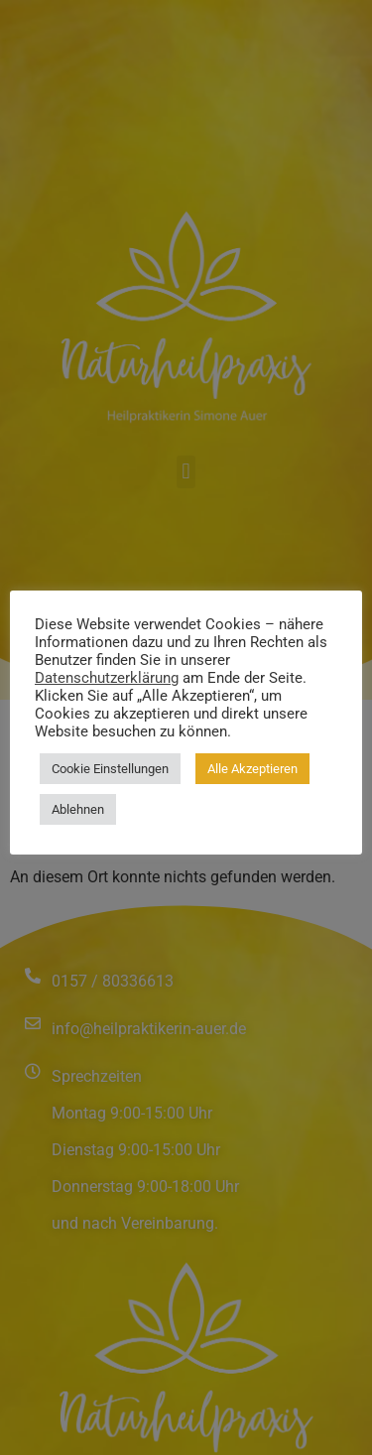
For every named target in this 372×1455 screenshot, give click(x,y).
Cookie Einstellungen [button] (110, 768)
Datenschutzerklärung (107, 678)
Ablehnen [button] (78, 809)
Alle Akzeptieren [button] (252, 768)
